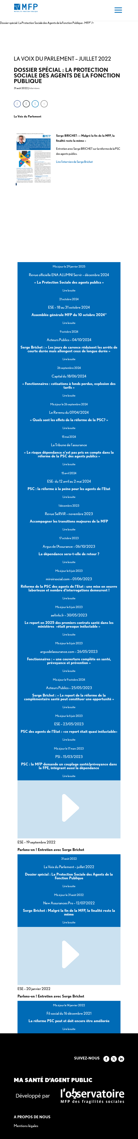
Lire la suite (69, 290)
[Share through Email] (44, 103)
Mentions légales (26, 1126)
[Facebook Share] (17, 103)
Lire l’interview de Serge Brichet (74, 162)
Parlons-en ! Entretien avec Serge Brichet (51, 846)
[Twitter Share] (26, 103)
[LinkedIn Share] (35, 103)
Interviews (34, 88)
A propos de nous (32, 1117)
